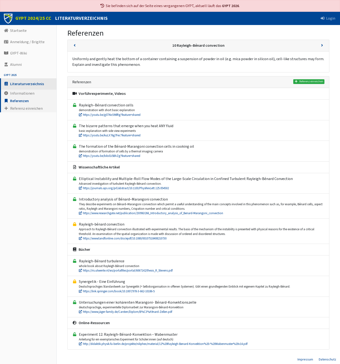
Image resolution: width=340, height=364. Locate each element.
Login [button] (328, 18)
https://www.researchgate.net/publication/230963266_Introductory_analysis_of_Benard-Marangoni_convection (151, 213)
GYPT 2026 (230, 5)
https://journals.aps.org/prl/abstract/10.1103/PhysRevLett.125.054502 (124, 188)
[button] (28, 84)
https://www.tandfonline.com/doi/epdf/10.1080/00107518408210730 (122, 238)
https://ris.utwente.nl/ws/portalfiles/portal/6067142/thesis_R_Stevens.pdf (126, 270)
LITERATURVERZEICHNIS (81, 18)
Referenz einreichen (308, 81)
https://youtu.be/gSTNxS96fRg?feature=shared (109, 115)
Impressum (305, 359)
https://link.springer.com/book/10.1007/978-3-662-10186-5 (117, 291)
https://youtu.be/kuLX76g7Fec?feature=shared (109, 135)
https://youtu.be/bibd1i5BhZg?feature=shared (109, 156)
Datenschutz (327, 359)
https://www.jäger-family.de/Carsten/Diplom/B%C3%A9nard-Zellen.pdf (125, 312)
